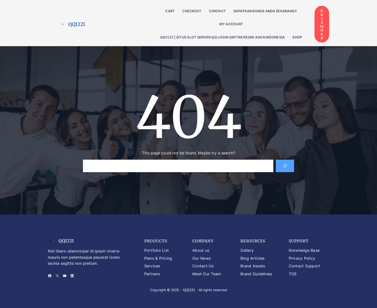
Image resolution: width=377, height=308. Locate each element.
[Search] (285, 166)
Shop (297, 37)
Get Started (322, 24)
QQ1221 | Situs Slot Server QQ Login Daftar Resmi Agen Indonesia (222, 37)
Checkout (191, 11)
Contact (217, 11)
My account (231, 24)
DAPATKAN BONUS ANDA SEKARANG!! (265, 11)
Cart (170, 11)
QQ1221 (76, 24)
